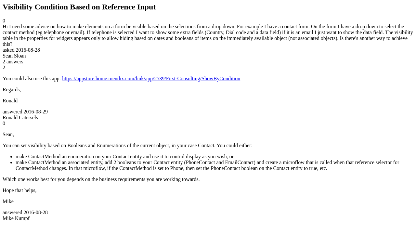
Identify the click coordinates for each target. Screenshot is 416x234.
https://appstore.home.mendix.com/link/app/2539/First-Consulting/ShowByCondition (151, 78)
